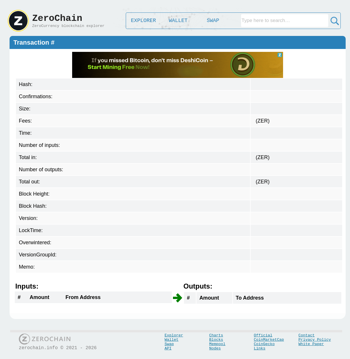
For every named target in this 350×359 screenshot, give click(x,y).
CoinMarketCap (269, 340)
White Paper (311, 344)
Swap (169, 344)
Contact (306, 335)
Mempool (217, 344)
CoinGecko (264, 344)
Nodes (215, 348)
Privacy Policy (314, 340)
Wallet (171, 340)
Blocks (216, 340)
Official (263, 335)
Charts (216, 335)
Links (259, 348)
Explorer (174, 335)
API (168, 348)
